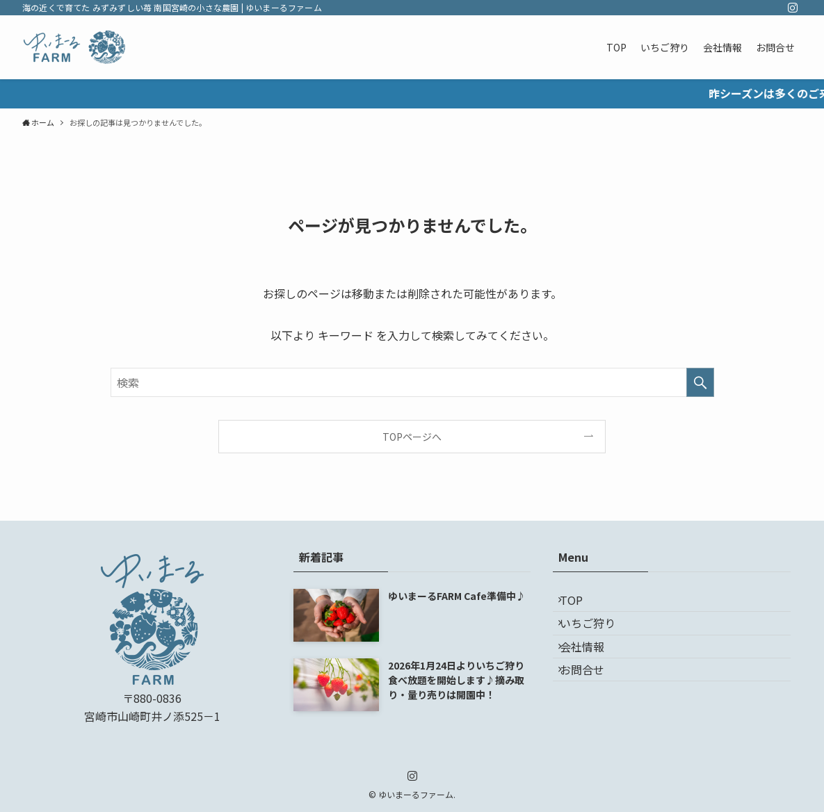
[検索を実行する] (700, 382)
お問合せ (591, 703)
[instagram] (793, 7)
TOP (580, 604)
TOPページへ (412, 437)
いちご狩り (597, 637)
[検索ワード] (412, 382)
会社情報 (591, 671)
